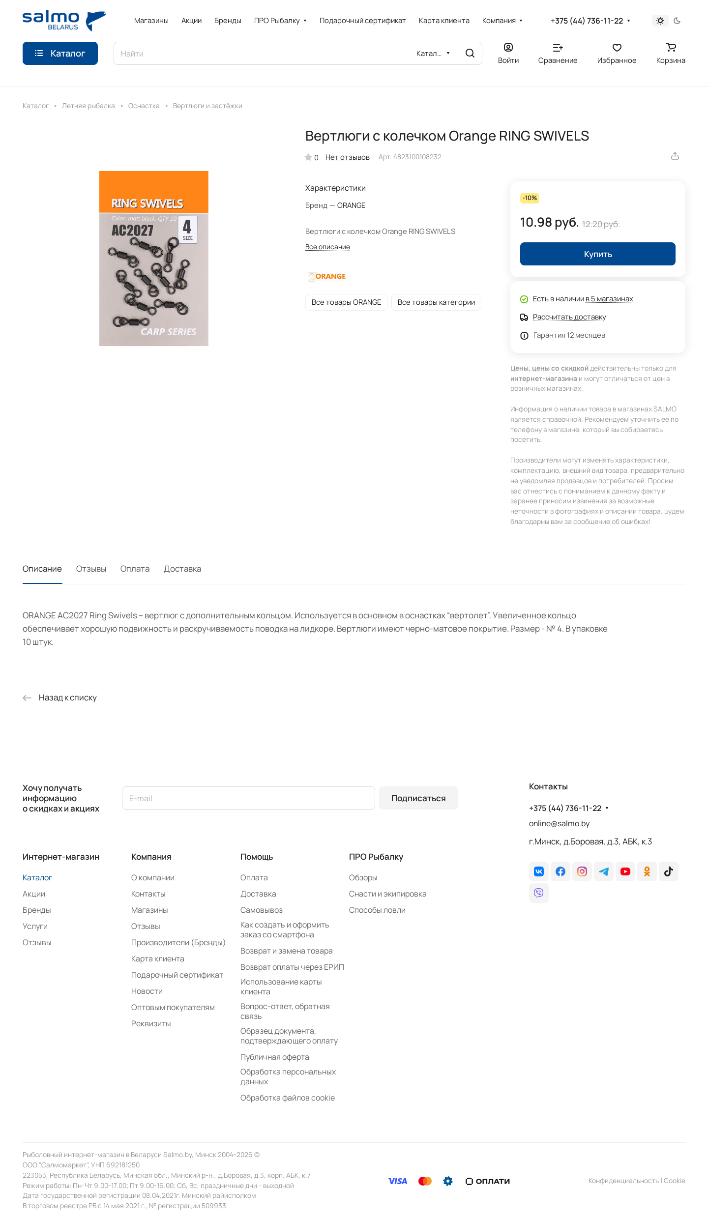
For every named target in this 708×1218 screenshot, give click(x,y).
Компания (151, 856)
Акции (34, 893)
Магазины (149, 909)
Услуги (35, 926)
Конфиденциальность (624, 1180)
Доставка (182, 568)
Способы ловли (377, 909)
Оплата (134, 568)
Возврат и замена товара (286, 950)
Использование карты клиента (281, 986)
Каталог (37, 877)
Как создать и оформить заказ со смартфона (284, 929)
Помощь (256, 856)
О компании (153, 877)
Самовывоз (261, 909)
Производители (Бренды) (178, 942)
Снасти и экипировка (388, 893)
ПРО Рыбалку (376, 856)
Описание (42, 568)
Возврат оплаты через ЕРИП (292, 966)
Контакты (148, 893)
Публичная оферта (274, 1056)
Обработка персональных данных (288, 1076)
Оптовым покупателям (173, 1007)
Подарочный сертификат (177, 974)
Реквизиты (151, 1023)
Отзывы (91, 568)
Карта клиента (157, 958)
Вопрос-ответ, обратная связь (285, 1011)
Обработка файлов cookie (287, 1097)
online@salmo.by (559, 823)
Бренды (37, 909)
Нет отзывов (347, 157)
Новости (147, 991)
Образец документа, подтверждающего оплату (289, 1035)
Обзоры (363, 877)
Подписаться (418, 798)
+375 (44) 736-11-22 (587, 21)
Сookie (674, 1180)
